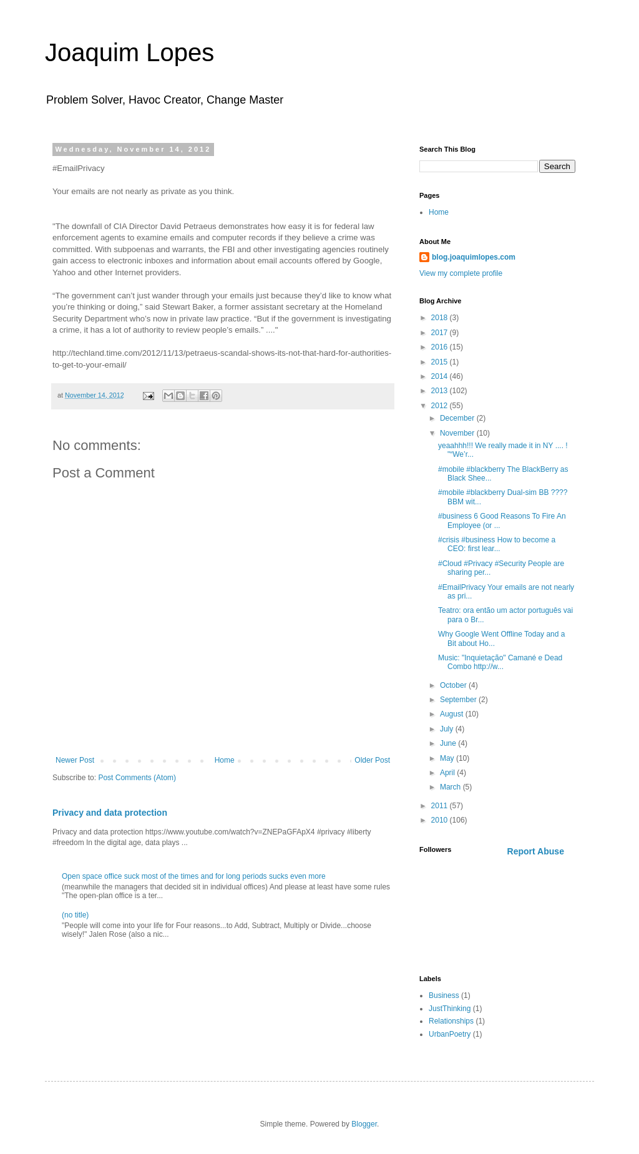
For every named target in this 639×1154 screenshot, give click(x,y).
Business (444, 995)
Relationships (451, 1021)
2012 (440, 405)
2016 (440, 347)
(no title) (75, 915)
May (448, 758)
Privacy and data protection (109, 813)
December (458, 418)
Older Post (372, 760)
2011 (440, 805)
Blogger (364, 1124)
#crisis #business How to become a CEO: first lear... (496, 544)
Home (225, 760)
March (451, 787)
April (448, 772)
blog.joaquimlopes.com (473, 257)
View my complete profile (460, 273)
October (454, 685)
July (448, 729)
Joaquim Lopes (129, 52)
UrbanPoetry (450, 1034)
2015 (440, 362)
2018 (440, 317)
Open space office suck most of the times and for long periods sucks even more (194, 876)
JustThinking (450, 1008)
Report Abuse (535, 851)
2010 (440, 820)
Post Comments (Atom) (137, 777)
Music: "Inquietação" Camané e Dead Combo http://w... (500, 662)
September (459, 699)
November (458, 433)
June (449, 743)
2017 (440, 332)
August (453, 714)
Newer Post (75, 760)
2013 (440, 390)
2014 (440, 376)
